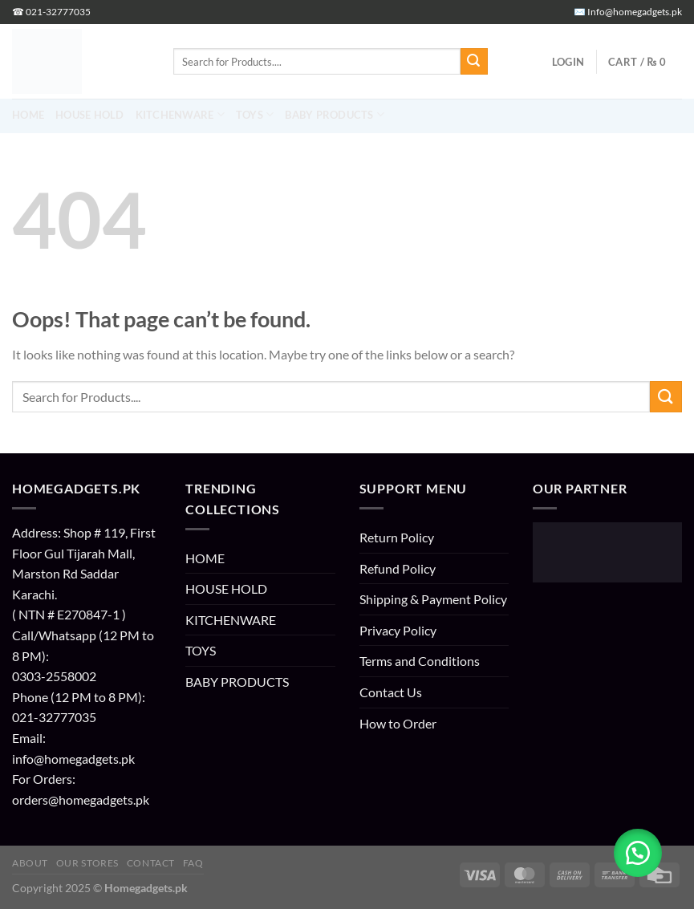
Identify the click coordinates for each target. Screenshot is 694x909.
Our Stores (87, 863)
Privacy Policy (397, 630)
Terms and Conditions (419, 660)
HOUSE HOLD (226, 588)
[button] (568, 61)
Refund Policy (397, 568)
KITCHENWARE (230, 619)
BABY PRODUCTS (237, 681)
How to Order (397, 723)
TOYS (200, 650)
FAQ (193, 863)
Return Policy (396, 537)
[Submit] (474, 61)
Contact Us (390, 692)
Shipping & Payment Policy (433, 599)
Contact (151, 863)
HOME (205, 558)
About (30, 863)
